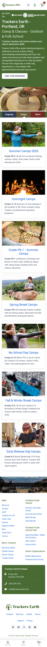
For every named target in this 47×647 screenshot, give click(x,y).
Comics (5, 536)
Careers (5, 522)
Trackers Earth (7, 558)
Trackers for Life (8, 515)
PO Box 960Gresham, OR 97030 (16, 575)
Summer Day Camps (33, 514)
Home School (30, 544)
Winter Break (30, 517)
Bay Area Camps (8, 548)
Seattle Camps (8, 551)
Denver (38, 614)
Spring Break (30, 521)
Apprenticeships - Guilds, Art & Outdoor (35, 536)
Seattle (29, 614)
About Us (5, 505)
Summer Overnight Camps (33, 509)
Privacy (30, 621)
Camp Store (6, 533)
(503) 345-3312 (15, 584)
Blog (3, 529)
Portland (9, 614)
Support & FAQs (8, 526)
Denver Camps (8, 555)
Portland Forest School (34, 560)
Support (20, 621)
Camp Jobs (6, 519)
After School (30, 541)
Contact (5, 509)
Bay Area (19, 614)
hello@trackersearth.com (19, 589)
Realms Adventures (33, 556)
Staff (4, 512)
